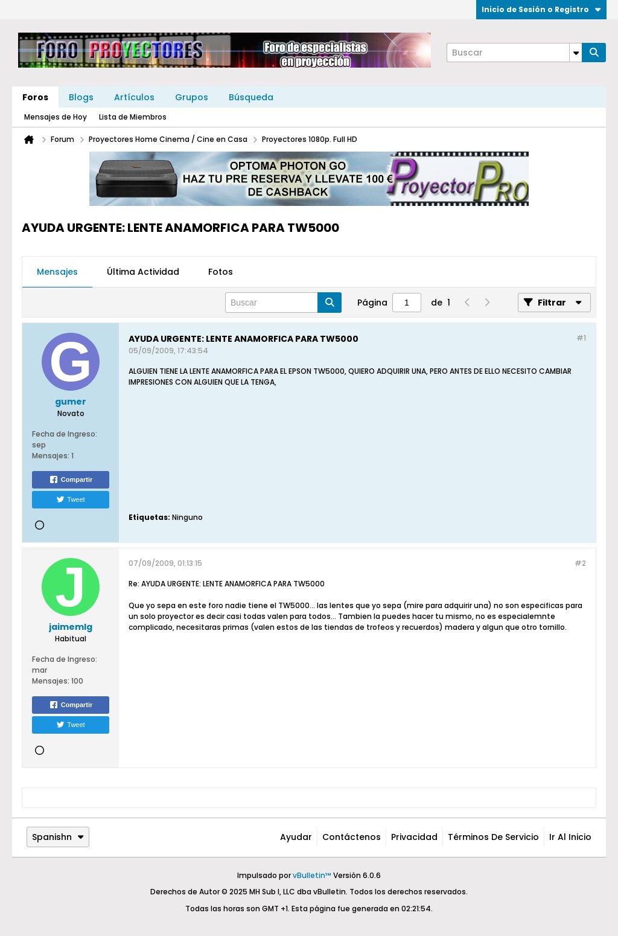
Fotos (220, 272)
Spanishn (58, 837)
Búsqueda (251, 97)
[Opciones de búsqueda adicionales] (575, 52)
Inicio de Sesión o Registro (541, 9)
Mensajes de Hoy (55, 117)
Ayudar (296, 837)
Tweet (70, 499)
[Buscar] (514, 52)
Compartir (71, 479)
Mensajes (57, 272)
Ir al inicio (570, 837)
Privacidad (414, 837)
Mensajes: (50, 455)
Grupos (191, 97)
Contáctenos (351, 837)
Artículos (134, 97)
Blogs (81, 97)
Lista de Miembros (133, 117)
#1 (581, 338)
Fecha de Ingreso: (64, 434)
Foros (35, 97)
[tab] (57, 272)
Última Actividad (143, 272)
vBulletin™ (312, 875)
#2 (580, 563)
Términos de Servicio (493, 837)
